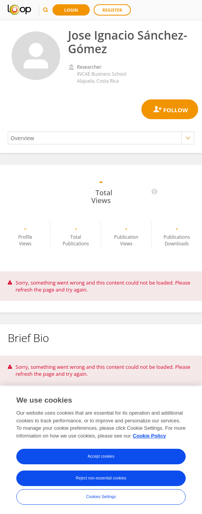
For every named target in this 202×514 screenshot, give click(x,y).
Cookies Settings (101, 497)
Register (112, 10)
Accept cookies (101, 457)
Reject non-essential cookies (101, 478)
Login (71, 10)
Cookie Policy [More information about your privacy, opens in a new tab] (149, 436)
